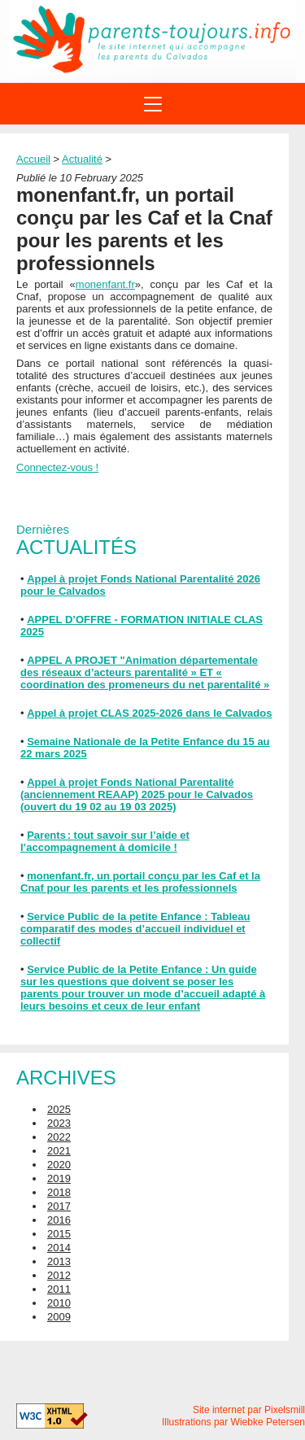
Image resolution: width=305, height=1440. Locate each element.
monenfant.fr (105, 284)
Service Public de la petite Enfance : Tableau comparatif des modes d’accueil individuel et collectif (135, 928)
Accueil (33, 159)
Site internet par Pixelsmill (249, 1410)
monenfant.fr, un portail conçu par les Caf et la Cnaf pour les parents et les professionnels (140, 882)
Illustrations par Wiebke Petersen (233, 1422)
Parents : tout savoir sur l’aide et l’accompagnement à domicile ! (105, 841)
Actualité (82, 159)
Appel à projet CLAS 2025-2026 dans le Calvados (149, 713)
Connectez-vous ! (57, 467)
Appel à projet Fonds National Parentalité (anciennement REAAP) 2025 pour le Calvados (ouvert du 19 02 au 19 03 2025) (136, 794)
